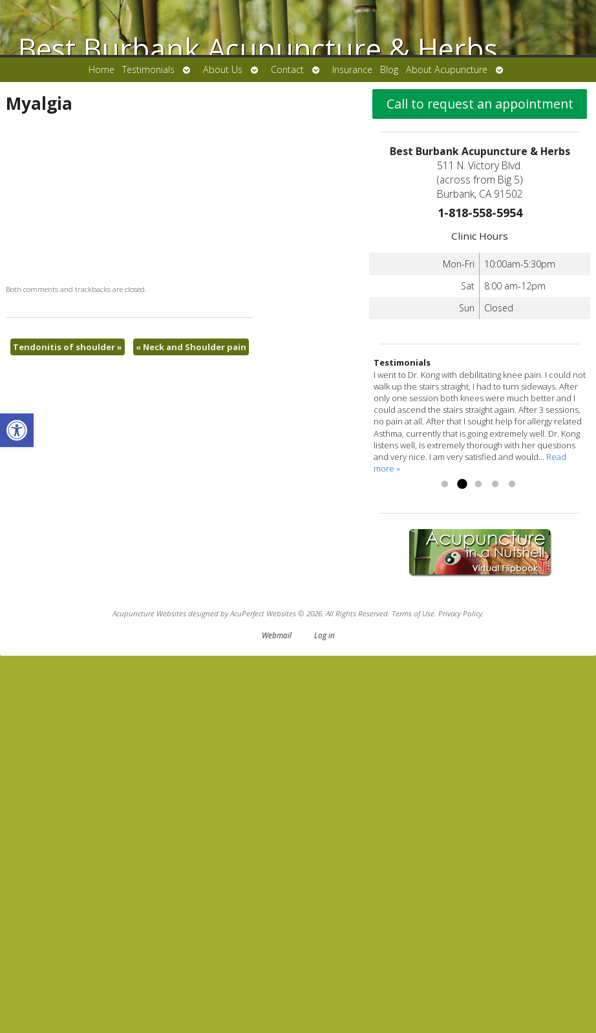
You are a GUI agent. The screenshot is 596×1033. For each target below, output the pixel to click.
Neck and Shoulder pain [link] (358, 440)
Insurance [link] (352, 69)
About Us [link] (222, 69)
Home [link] (101, 69)
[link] (17, 430)
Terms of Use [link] (413, 990)
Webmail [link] (277, 1012)
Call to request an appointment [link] (480, 481)
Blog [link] (389, 69)
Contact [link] (287, 69)
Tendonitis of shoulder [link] (67, 440)
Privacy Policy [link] (460, 990)
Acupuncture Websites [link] (149, 990)
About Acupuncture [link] (446, 69)
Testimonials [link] (148, 69)
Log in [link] (324, 1012)
